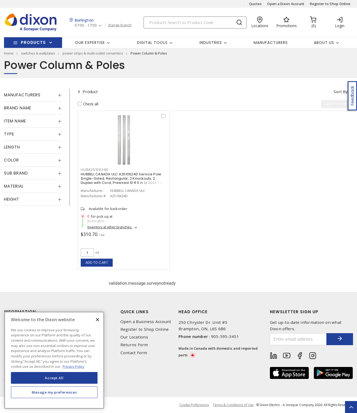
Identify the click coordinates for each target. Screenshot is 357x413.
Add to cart (97, 262)
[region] (54, 360)
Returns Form (134, 344)
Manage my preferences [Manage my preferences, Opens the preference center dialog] (54, 392)
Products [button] (33, 42)
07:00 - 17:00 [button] (86, 25)
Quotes (255, 3)
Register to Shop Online (330, 3)
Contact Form (133, 352)
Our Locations (134, 337)
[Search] (195, 22)
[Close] (97, 319)
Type (9, 134)
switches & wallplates (38, 53)
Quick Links (134, 312)
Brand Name (17, 108)
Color (11, 160)
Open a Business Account (145, 321)
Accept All (54, 377)
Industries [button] (211, 42)
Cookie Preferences (194, 405)
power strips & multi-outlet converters (93, 53)
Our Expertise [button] (90, 42)
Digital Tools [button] (152, 42)
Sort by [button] (341, 91)
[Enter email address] (298, 339)
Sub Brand (16, 173)
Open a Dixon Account (285, 3)
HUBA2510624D (94, 169)
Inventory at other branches (109, 227)
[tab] (33, 95)
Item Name (15, 121)
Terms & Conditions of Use (233, 405)
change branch (120, 25)
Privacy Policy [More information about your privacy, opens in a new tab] (73, 366)
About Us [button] (324, 42)
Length (12, 147)
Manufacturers (271, 42)
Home (9, 53)
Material (14, 186)
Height (11, 199)
